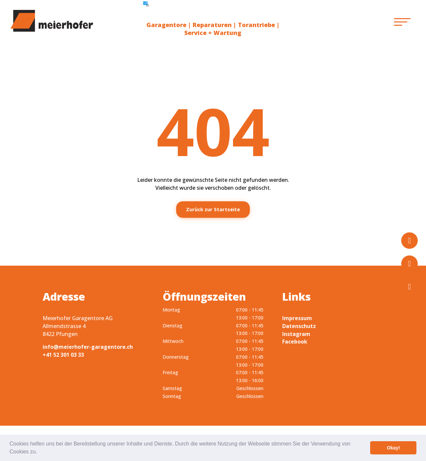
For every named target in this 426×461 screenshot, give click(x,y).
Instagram (296, 334)
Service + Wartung (212, 33)
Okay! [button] (393, 447)
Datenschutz (299, 326)
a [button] (147, 5)
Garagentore (166, 25)
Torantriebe (256, 25)
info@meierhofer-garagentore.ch (88, 346)
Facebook (294, 341)
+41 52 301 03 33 (63, 354)
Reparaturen (212, 25)
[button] (40, 452)
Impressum (297, 318)
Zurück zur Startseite (213, 209)
